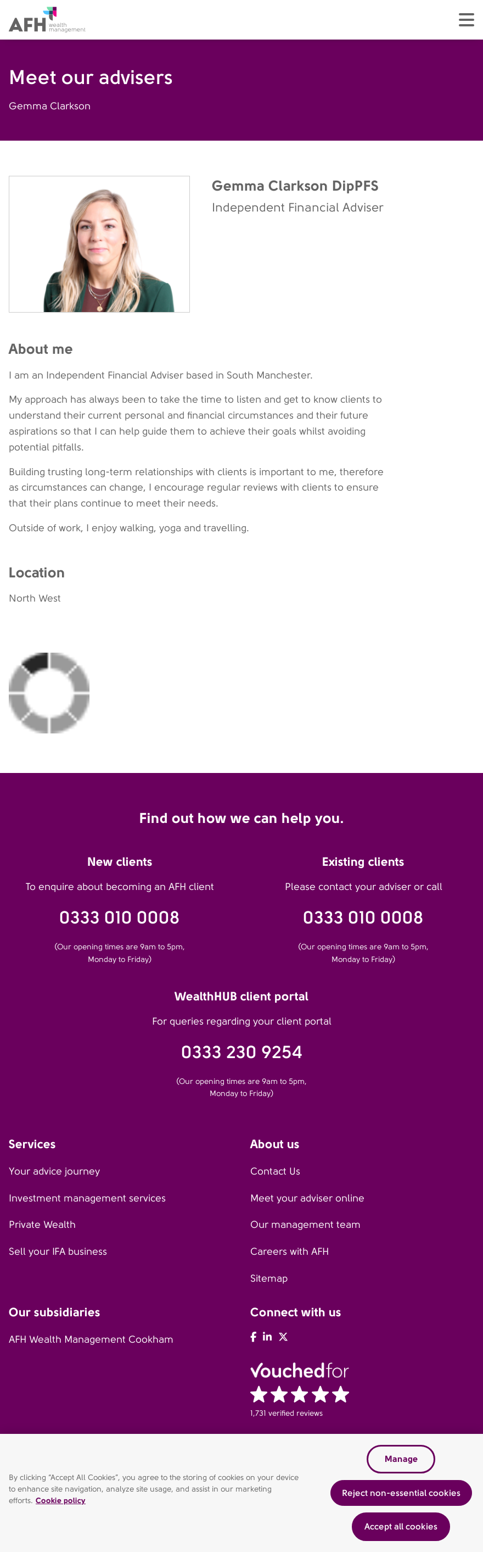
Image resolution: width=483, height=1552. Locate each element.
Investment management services (87, 1198)
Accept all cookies (400, 1526)
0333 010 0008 (119, 918)
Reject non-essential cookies (401, 1493)
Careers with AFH (289, 1251)
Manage (401, 1459)
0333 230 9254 (241, 1052)
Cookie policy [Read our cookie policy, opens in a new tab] (61, 1500)
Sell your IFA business (58, 1251)
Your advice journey (54, 1171)
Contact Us (275, 1171)
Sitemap (269, 1278)
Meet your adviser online (307, 1198)
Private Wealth (42, 1224)
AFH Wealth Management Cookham (91, 1339)
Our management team (305, 1224)
